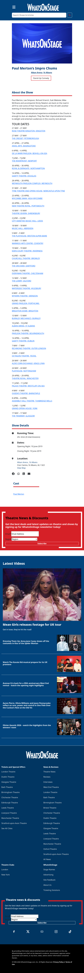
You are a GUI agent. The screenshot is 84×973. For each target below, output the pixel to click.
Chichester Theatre (9, 797)
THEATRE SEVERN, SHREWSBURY (26, 213)
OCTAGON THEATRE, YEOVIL (24, 356)
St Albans (47, 72)
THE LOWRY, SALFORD (21, 281)
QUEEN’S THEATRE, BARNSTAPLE (26, 393)
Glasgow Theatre (8, 782)
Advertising (48, 874)
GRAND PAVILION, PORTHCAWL (25, 303)
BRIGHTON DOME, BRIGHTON (25, 311)
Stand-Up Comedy (41, 78)
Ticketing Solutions (51, 890)
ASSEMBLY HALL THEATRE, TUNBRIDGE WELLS (32, 401)
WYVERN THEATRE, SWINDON (25, 296)
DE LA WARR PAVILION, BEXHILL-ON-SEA (29, 153)
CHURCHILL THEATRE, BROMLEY (26, 258)
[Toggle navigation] (11, 7)
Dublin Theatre (7, 777)
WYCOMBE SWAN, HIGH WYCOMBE (27, 198)
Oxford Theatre (50, 849)
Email (8, 533)
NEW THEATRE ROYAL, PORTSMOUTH (28, 206)
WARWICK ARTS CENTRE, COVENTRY (27, 243)
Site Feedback (49, 880)
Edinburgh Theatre (9, 802)
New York (5, 874)
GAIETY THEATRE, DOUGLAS (24, 176)
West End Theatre (51, 787)
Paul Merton (18, 494)
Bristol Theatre (49, 807)
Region (8, 539)
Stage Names (49, 869)
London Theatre (8, 771)
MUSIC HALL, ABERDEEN (22, 228)
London (4, 869)
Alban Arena (22, 462)
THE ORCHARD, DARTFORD (23, 266)
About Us (47, 885)
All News (47, 859)
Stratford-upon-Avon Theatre (14, 823)
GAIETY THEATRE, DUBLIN (23, 341)
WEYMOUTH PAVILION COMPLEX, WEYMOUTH (32, 183)
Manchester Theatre (10, 818)
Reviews (46, 777)
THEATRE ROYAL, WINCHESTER (25, 378)
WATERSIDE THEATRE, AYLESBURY (26, 288)
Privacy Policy (58, 962)
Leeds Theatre (7, 807)
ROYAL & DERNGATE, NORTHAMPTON (28, 168)
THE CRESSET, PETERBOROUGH (25, 138)
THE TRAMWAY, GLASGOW (23, 416)
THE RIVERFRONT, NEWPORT (24, 161)
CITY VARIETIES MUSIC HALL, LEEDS (27, 221)
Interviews (47, 782)
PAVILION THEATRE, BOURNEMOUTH (28, 333)
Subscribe (41, 543)
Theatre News (49, 771)
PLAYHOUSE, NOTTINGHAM (24, 371)
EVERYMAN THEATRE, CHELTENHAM (27, 273)
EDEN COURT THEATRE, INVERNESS (27, 251)
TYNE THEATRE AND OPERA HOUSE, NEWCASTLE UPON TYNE (38, 191)
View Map (21, 468)
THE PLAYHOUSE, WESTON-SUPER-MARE (29, 236)
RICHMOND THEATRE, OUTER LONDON (29, 348)
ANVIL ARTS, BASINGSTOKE (24, 146)
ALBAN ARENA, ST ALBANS (23, 326)
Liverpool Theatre (9, 813)
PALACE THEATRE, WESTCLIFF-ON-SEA (28, 386)
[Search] (39, 15)
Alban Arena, (37, 72)
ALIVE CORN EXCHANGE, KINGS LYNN (28, 363)
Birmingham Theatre (10, 792)
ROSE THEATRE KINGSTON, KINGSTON (28, 131)
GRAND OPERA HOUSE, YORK (24, 408)
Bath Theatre (7, 787)
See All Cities (6, 828)
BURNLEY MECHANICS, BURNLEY (26, 318)
